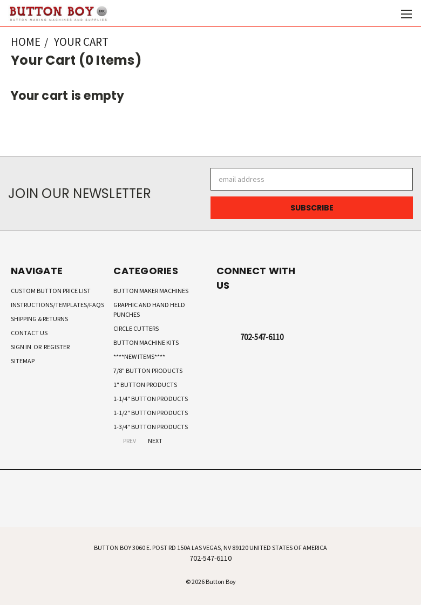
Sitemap (23, 361)
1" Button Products (145, 384)
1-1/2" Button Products (150, 413)
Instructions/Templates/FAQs (57, 305)
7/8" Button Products (147, 370)
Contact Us (29, 333)
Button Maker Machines (150, 291)
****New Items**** (139, 356)
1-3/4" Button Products (150, 427)
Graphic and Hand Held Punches (149, 309)
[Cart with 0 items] (386, 13)
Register (57, 347)
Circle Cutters (136, 328)
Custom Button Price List (51, 291)
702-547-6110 (261, 337)
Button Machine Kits (146, 342)
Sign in (21, 347)
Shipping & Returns (39, 319)
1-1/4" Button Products (150, 399)
